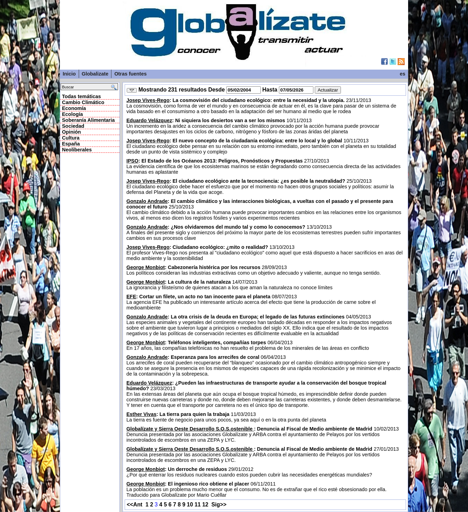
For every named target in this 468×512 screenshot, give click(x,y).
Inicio (69, 74)
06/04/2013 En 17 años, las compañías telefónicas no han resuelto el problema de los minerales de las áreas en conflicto (247, 345)
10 (190, 504)
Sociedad (73, 126)
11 (198, 504)
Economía (74, 108)
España (71, 144)
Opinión (71, 132)
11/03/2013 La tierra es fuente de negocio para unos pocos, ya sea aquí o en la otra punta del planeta (226, 417)
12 (205, 504)
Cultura (70, 138)
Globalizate (95, 74)
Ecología (72, 114)
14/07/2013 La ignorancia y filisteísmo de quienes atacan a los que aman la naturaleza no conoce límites (229, 284)
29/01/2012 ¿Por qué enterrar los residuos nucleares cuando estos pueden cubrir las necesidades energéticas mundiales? (249, 472)
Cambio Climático (83, 102)
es (402, 74)
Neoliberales (77, 149)
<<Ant (134, 504)
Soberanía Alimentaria (88, 120)
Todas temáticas (81, 96)
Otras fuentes (130, 74)
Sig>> (218, 504)
